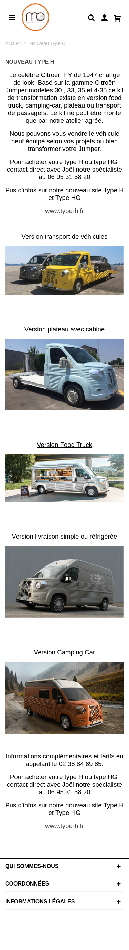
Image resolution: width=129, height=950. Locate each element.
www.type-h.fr (64, 210)
